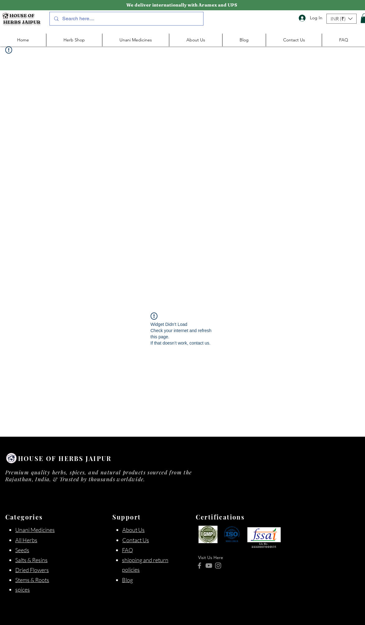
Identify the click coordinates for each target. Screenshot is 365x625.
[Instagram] (218, 566)
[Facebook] (199, 566)
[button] (341, 19)
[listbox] (341, 19)
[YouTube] (209, 566)
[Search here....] (126, 18)
